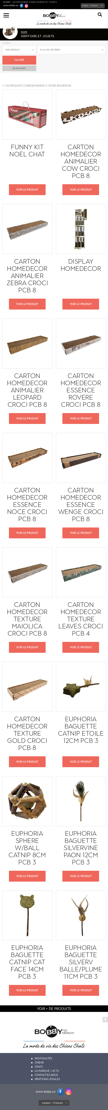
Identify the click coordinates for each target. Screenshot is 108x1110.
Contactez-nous (46, 1075)
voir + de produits (54, 1009)
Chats (39, 1066)
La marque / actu (47, 1070)
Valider (19, 60)
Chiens (39, 1062)
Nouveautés (43, 1058)
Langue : (90, 6)
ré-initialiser (19, 68)
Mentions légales (47, 1079)
